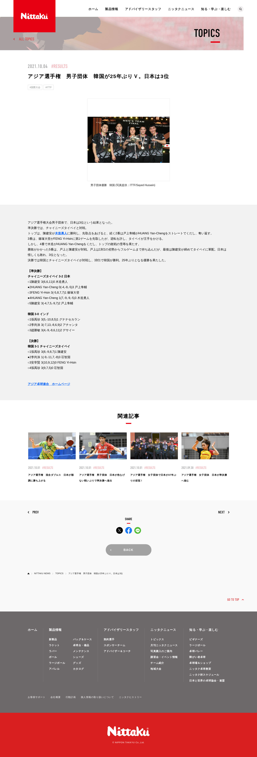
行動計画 (71, 697)
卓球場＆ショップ (200, 663)
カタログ (78, 669)
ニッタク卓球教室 (200, 669)
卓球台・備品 (81, 645)
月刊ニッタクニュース (164, 645)
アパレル (54, 669)
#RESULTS (59, 66)
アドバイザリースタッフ (143, 9)
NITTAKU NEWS (42, 573)
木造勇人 (61, 233)
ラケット (54, 645)
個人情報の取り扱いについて (97, 697)
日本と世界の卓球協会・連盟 (207, 680)
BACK (128, 550)
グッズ (77, 663)
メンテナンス (81, 651)
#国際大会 (35, 87)
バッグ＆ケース (82, 639)
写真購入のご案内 (161, 651)
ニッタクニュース (181, 9)
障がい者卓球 (197, 657)
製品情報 (111, 9)
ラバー (53, 651)
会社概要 (55, 697)
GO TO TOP (233, 600)
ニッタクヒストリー (130, 697)
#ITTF (48, 87)
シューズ (78, 657)
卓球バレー (196, 651)
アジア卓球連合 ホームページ (49, 384)
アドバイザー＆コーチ (117, 651)
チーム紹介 (157, 663)
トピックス (157, 639)
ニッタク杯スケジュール (204, 674)
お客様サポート (37, 697)
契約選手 (109, 639)
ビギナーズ (196, 639)
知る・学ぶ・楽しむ (216, 9)
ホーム (93, 9)
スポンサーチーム (115, 645)
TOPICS (59, 573)
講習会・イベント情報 (164, 657)
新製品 (53, 639)
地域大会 (155, 669)
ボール (53, 657)
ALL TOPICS (26, 39)
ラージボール (57, 663)
